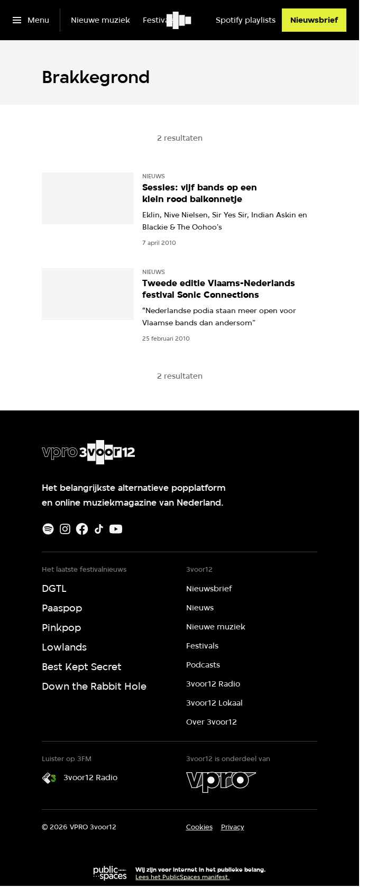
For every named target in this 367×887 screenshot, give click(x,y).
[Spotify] (48, 529)
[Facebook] (82, 529)
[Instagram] (65, 529)
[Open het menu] (31, 20)
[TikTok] (99, 529)
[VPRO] (221, 782)
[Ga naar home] (179, 20)
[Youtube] (115, 529)
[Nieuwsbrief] (314, 20)
